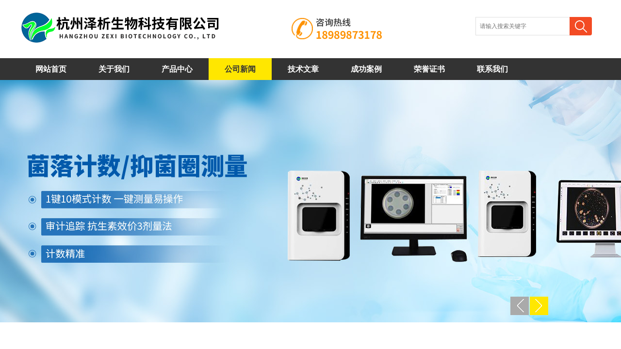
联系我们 (492, 69)
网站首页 (50, 69)
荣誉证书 (429, 69)
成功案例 (366, 69)
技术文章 (303, 69)
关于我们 (114, 69)
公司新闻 (240, 69)
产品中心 (177, 69)
